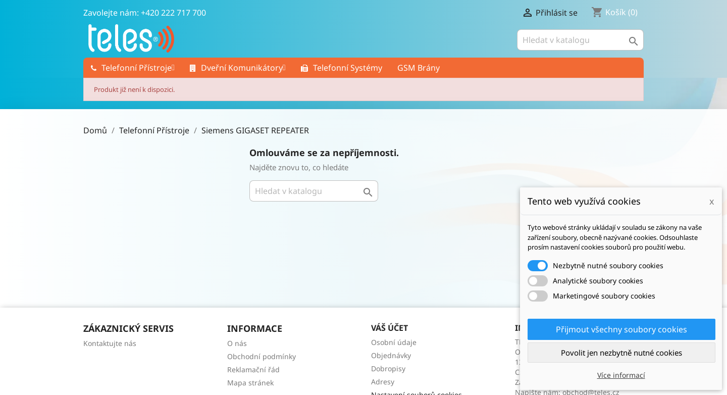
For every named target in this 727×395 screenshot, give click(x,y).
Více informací (621, 375)
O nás (237, 343)
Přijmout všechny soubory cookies (621, 329)
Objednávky (391, 355)
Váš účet (389, 327)
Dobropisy (388, 368)
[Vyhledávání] (580, 40)
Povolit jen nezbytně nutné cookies (621, 353)
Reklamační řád (253, 369)
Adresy (382, 381)
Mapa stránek (250, 382)
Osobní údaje (394, 342)
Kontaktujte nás (109, 343)
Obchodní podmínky (261, 356)
